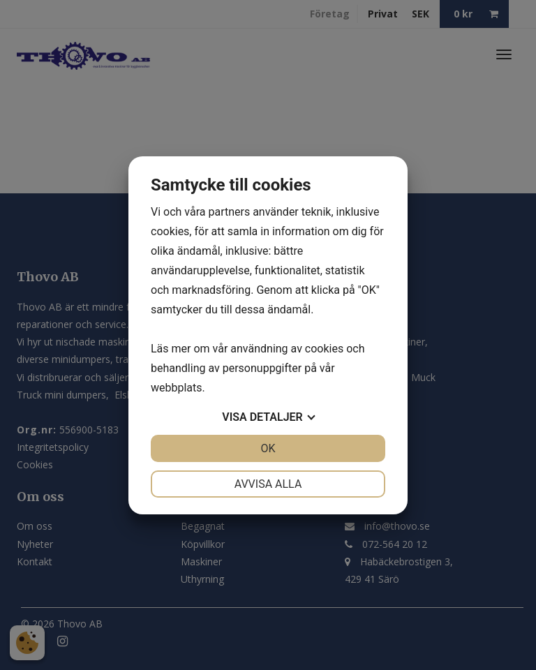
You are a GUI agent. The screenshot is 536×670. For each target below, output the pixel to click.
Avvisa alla (268, 484)
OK (267, 448)
